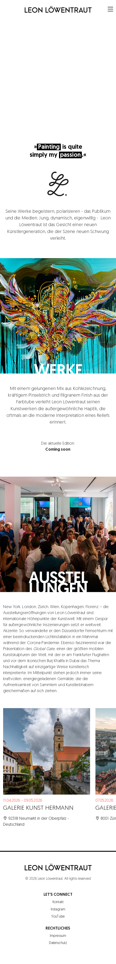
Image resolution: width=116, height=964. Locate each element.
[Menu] (110, 10)
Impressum (58, 936)
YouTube (58, 916)
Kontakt (58, 902)
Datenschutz (58, 943)
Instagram (58, 909)
